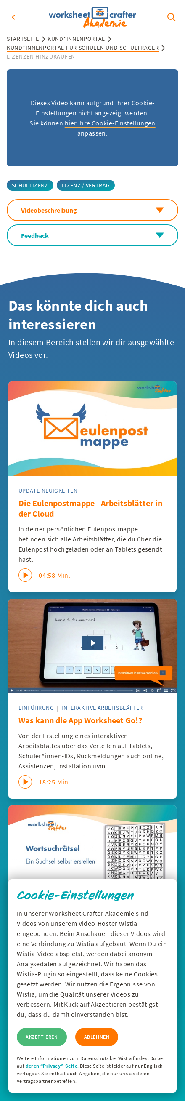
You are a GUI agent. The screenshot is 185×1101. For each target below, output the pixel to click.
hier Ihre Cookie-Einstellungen (110, 123)
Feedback (92, 235)
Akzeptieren (42, 1037)
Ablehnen (97, 1037)
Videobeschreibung (92, 210)
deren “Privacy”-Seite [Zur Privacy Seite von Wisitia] (51, 1066)
